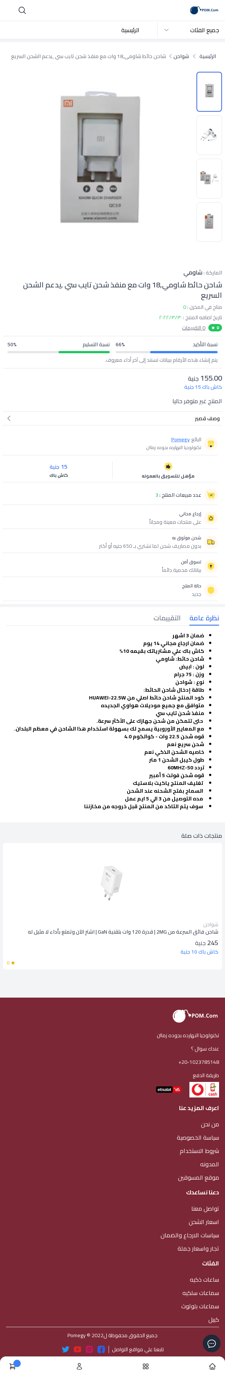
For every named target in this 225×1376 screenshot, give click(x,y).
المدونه (209, 1164)
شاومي (192, 272)
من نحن (210, 1124)
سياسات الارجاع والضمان (190, 1235)
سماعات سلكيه (200, 1292)
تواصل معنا (205, 1208)
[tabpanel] (112, 721)
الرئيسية (130, 30)
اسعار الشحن (204, 1221)
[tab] (200, 619)
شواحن (181, 56)
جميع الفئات (191, 30)
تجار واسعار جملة (198, 1248)
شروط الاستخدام (199, 1150)
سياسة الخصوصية (198, 1137)
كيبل (213, 1319)
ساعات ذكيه (204, 1279)
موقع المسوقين (198, 1177)
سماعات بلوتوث (200, 1306)
